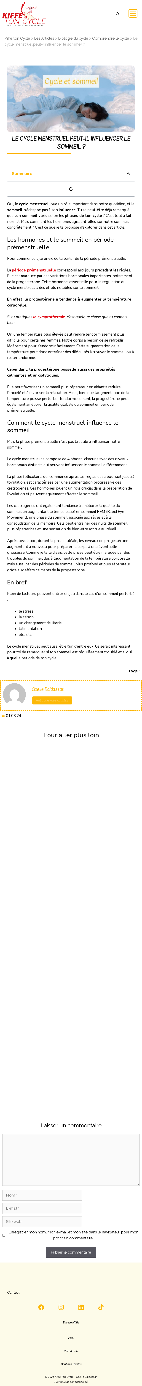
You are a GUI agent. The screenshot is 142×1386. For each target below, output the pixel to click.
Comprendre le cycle (110, 38)
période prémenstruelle (34, 270)
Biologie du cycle (73, 38)
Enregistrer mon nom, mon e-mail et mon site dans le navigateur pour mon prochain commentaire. (73, 1235)
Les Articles (44, 38)
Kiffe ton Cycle (17, 38)
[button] (117, 14)
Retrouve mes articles (52, 700)
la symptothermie (49, 317)
